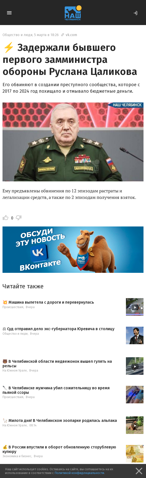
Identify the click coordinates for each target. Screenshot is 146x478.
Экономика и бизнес (17, 456)
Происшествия (13, 307)
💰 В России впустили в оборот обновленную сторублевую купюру (59, 449)
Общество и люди (17, 35)
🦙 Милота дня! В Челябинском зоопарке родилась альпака (60, 420)
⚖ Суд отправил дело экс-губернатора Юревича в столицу (58, 329)
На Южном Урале (15, 370)
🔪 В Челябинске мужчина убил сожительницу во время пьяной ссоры (56, 390)
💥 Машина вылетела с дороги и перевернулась (48, 302)
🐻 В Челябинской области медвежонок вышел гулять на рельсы (57, 363)
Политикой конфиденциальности (79, 473)
